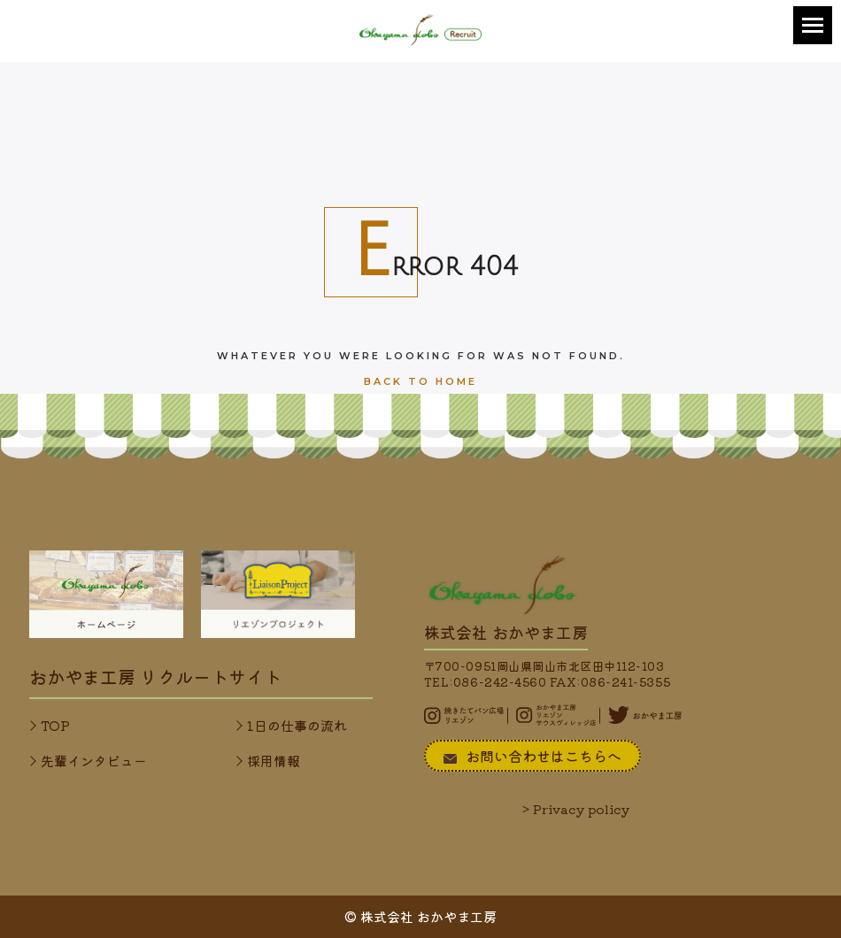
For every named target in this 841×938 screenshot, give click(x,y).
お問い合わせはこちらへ (532, 755)
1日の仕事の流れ (297, 725)
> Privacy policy (575, 809)
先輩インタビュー (94, 760)
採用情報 (273, 760)
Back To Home (420, 381)
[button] (812, 25)
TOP (55, 725)
